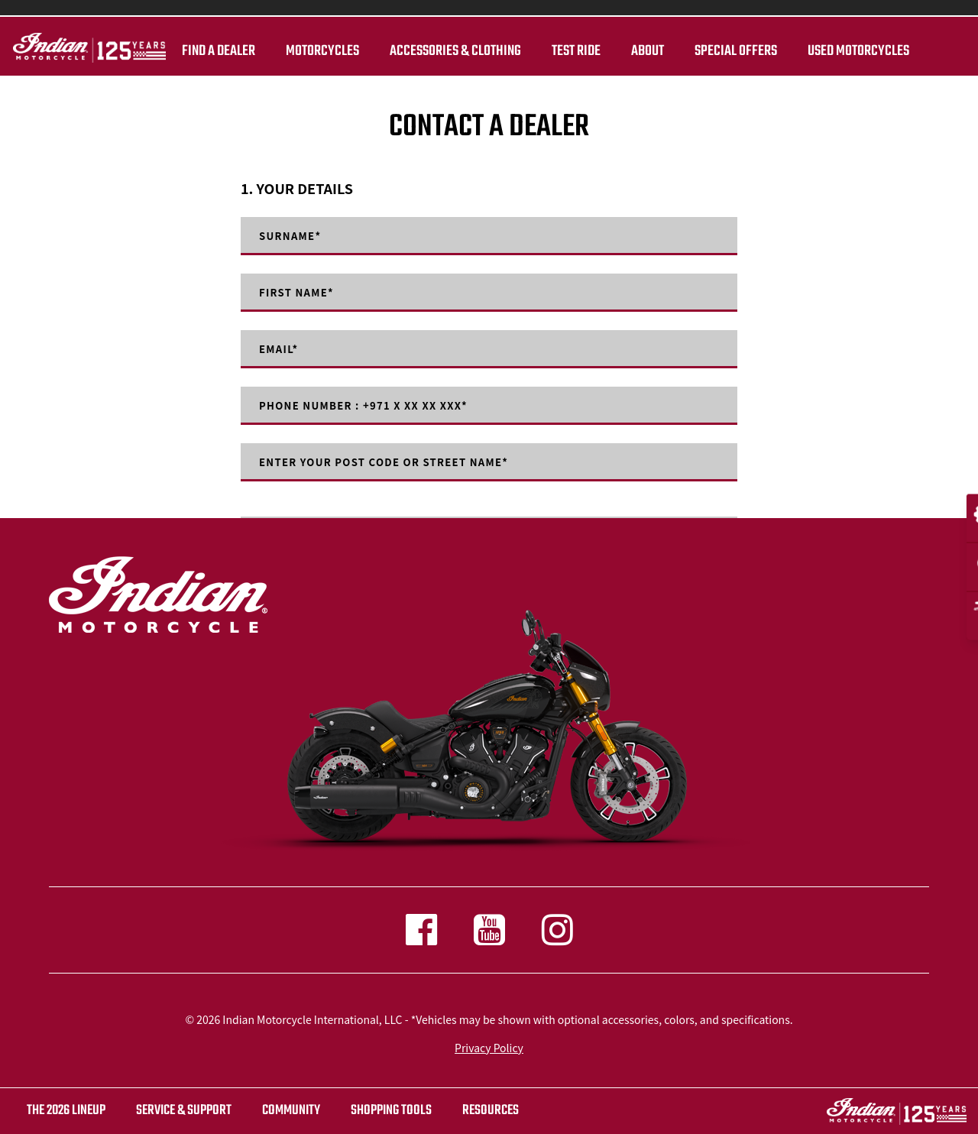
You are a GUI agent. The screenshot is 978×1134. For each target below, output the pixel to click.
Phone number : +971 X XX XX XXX (370, 405)
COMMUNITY (291, 1111)
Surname (292, 236)
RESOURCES (490, 1111)
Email (280, 349)
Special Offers (733, 51)
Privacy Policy (489, 1047)
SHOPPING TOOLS (391, 1111)
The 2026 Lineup (66, 1111)
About (645, 51)
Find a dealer (216, 51)
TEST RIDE (573, 51)
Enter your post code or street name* (392, 462)
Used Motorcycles (856, 51)
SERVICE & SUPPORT (184, 1111)
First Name (299, 292)
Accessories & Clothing (453, 51)
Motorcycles (320, 51)
